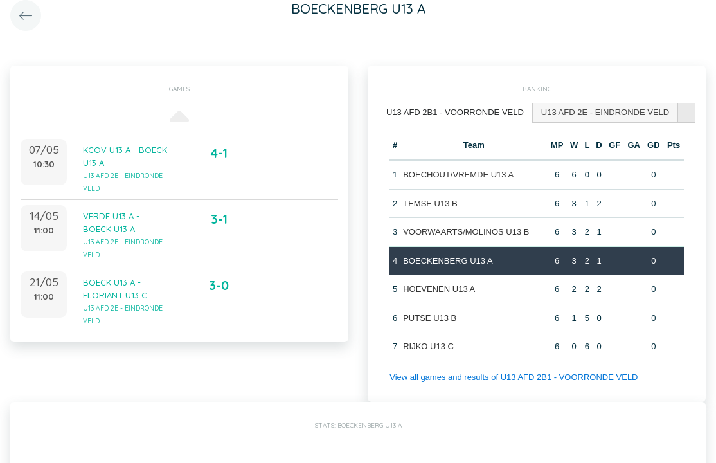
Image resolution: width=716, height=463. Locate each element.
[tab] (455, 113)
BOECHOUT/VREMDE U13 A (458, 174)
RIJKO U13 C (428, 346)
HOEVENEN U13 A (439, 289)
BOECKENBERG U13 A (447, 261)
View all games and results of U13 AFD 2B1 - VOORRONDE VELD (513, 377)
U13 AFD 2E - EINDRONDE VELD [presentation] (605, 112)
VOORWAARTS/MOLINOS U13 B (466, 232)
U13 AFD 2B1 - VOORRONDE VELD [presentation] (455, 112)
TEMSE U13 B (430, 203)
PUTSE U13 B (429, 318)
